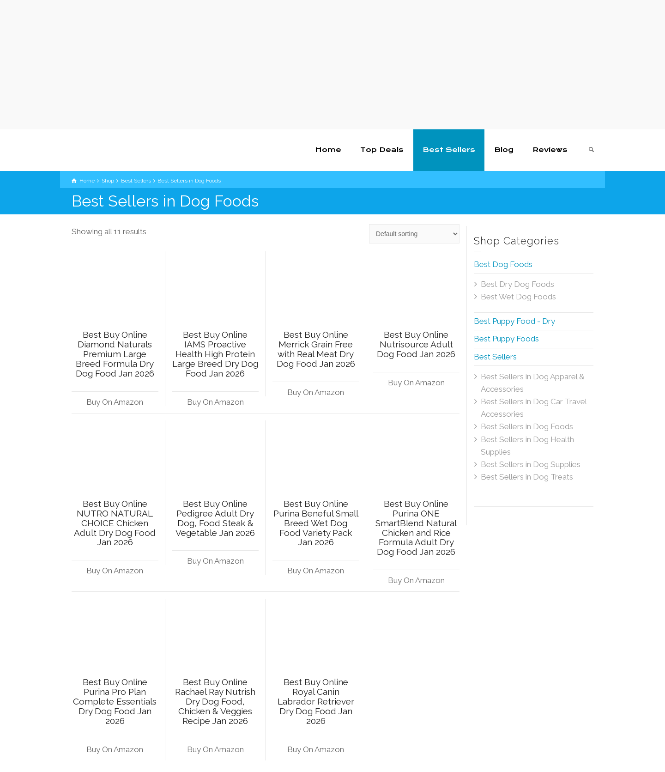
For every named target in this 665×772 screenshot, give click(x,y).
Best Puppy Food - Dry (514, 321)
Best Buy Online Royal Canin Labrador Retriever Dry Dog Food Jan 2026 (316, 701)
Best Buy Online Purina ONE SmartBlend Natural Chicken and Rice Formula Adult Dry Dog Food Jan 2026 (416, 527)
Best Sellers (449, 150)
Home (328, 150)
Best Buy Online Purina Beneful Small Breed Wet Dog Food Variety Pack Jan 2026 (315, 522)
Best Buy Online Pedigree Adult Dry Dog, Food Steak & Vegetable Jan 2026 (215, 518)
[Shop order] (414, 233)
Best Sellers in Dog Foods (527, 426)
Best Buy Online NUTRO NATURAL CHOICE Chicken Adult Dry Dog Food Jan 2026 (115, 522)
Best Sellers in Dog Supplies (530, 464)
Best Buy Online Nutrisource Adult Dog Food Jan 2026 (416, 344)
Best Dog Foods (503, 264)
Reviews (550, 150)
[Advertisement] (277, 64)
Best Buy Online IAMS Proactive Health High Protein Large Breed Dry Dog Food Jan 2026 (215, 353)
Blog (504, 150)
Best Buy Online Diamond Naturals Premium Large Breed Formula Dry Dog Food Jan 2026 (115, 353)
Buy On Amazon (114, 402)
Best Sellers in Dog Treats (527, 476)
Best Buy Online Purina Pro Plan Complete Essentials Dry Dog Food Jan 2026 (115, 701)
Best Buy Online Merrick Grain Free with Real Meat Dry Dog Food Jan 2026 (316, 349)
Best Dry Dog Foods (517, 284)
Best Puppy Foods (506, 338)
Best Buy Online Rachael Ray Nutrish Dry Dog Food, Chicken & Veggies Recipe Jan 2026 (215, 701)
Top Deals (382, 150)
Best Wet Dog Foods (518, 296)
